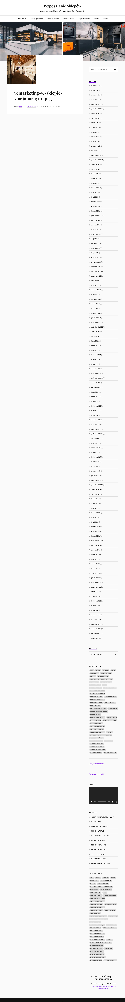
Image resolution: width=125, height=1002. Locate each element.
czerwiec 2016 (96, 596)
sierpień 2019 (95, 438)
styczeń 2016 (95, 615)
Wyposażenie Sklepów (62, 5)
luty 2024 (94, 197)
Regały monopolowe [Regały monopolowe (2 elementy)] (97, 726)
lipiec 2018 (95, 499)
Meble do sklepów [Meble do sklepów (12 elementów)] (96, 696)
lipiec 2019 (95, 443)
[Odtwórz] (91, 802)
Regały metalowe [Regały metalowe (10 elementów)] (96, 723)
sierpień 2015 (95, 633)
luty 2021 (94, 364)
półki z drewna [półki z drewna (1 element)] (95, 720)
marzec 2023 (95, 248)
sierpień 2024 (95, 169)
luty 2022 (94, 308)
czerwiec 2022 (96, 290)
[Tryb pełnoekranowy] (116, 802)
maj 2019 (94, 452)
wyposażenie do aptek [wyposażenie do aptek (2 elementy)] (98, 749)
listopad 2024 (95, 155)
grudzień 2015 (96, 619)
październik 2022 (97, 271)
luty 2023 (94, 253)
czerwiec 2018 (96, 503)
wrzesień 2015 (96, 629)
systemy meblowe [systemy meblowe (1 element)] (96, 741)
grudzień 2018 (96, 475)
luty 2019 (94, 466)
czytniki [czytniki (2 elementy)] (106, 670)
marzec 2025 (95, 141)
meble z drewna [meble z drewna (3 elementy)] (110, 702)
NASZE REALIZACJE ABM (100, 836)
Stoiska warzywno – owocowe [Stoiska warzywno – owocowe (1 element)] (101, 735)
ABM (20, 106)
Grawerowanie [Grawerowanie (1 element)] (106, 673)
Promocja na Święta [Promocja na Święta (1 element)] (97, 717)
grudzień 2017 (96, 531)
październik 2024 (97, 160)
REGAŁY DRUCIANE (98, 840)
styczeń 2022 (95, 313)
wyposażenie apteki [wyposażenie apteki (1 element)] (97, 746)
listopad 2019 (95, 429)
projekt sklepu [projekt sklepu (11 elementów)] (95, 714)
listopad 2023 (95, 211)
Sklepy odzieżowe (53, 19)
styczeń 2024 (95, 202)
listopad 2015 (95, 624)
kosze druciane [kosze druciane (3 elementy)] (103, 676)
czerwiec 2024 (96, 178)
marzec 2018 (95, 517)
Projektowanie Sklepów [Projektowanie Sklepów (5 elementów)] (98, 711)
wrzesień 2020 (96, 383)
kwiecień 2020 (96, 406)
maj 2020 (94, 401)
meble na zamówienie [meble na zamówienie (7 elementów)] (97, 699)
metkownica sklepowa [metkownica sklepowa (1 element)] (98, 708)
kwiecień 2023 (96, 243)
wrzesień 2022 (96, 276)
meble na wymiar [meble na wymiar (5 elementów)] (111, 696)
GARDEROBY (96, 822)
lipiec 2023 (95, 229)
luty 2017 (94, 568)
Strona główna (22, 19)
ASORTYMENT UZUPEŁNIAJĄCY (102, 817)
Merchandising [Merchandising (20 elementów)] (95, 705)
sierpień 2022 (95, 280)
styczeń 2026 (95, 95)
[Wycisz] (112, 802)
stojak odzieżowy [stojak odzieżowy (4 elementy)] (96, 738)
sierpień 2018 (95, 494)
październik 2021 (97, 327)
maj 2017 (94, 559)
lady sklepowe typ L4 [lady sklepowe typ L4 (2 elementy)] (97, 691)
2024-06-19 (31, 106)
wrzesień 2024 (96, 164)
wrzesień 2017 (96, 545)
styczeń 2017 (95, 573)
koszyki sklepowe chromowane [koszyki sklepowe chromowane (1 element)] (101, 679)
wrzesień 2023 (96, 220)
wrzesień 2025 (96, 113)
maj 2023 (94, 239)
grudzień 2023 (96, 206)
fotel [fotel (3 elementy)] (113, 670)
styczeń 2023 (95, 257)
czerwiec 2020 (96, 396)
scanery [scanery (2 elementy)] (109, 732)
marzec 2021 (95, 359)
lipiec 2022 (95, 285)
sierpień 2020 (95, 387)
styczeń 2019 (95, 471)
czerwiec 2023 (96, 234)
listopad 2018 (95, 480)
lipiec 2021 (95, 341)
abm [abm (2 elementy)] (91, 670)
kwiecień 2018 (96, 513)
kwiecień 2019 (96, 457)
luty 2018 (94, 522)
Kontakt (105, 19)
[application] (103, 795)
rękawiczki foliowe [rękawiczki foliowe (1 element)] (97, 732)
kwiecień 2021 (96, 355)
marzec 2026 (95, 85)
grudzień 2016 (96, 578)
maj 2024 (94, 183)
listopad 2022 (95, 266)
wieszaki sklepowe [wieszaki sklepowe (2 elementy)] (96, 743)
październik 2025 (97, 109)
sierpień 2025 (95, 118)
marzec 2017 (95, 564)
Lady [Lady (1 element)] (104, 685)
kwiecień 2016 (96, 601)
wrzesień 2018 (96, 489)
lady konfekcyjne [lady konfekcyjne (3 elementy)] (110, 688)
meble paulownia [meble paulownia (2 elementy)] (96, 702)
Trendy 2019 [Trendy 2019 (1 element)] (108, 741)
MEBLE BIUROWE (97, 831)
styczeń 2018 (95, 526)
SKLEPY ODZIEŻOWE (98, 849)
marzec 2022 (95, 304)
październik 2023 (97, 215)
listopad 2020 (95, 373)
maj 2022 (94, 294)
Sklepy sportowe (68, 19)
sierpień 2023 (95, 225)
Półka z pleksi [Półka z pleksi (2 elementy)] (112, 717)
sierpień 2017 (95, 550)
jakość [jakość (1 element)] (92, 676)
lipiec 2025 (95, 123)
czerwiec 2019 (96, 448)
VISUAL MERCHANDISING (100, 863)
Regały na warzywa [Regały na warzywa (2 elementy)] (97, 729)
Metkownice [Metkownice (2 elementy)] (112, 708)
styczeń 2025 (95, 146)
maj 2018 (94, 508)
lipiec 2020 (95, 392)
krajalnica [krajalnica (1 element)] (94, 682)
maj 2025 (94, 132)
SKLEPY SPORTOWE (98, 854)
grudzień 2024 (96, 150)
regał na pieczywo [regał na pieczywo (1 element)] (109, 720)
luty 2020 (94, 415)
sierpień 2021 (95, 336)
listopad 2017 (95, 536)
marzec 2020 (95, 410)
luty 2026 (94, 90)
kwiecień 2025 (96, 137)
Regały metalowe (84, 19)
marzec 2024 (95, 192)
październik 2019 (97, 434)
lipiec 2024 (95, 174)
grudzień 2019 (96, 424)
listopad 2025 (95, 104)
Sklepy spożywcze (37, 19)
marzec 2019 (95, 462)
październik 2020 (97, 378)
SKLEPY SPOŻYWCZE (98, 859)
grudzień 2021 (96, 318)
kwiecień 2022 (96, 299)
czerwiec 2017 (96, 554)
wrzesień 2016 (96, 587)
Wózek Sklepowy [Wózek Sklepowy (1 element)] (96, 752)
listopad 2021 (95, 322)
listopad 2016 (95, 582)
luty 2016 (94, 610)
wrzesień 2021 (96, 332)
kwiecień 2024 (96, 188)
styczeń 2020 (95, 420)
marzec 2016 (95, 605)
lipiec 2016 (95, 592)
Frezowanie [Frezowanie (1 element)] (94, 673)
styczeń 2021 (95, 369)
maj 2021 (94, 350)
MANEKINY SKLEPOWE (99, 826)
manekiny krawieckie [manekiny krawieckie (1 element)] (97, 693)
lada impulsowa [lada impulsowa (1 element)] (106, 682)
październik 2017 (97, 540)
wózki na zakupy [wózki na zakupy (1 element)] (110, 752)
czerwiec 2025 (96, 127)
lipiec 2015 (95, 638)
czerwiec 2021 (96, 345)
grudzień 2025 (96, 99)
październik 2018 (97, 485)
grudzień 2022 (96, 262)
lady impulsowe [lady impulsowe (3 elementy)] (95, 688)
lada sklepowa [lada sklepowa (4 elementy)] (95, 685)
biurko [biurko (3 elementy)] (98, 670)
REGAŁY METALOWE (98, 845)
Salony (96, 19)
